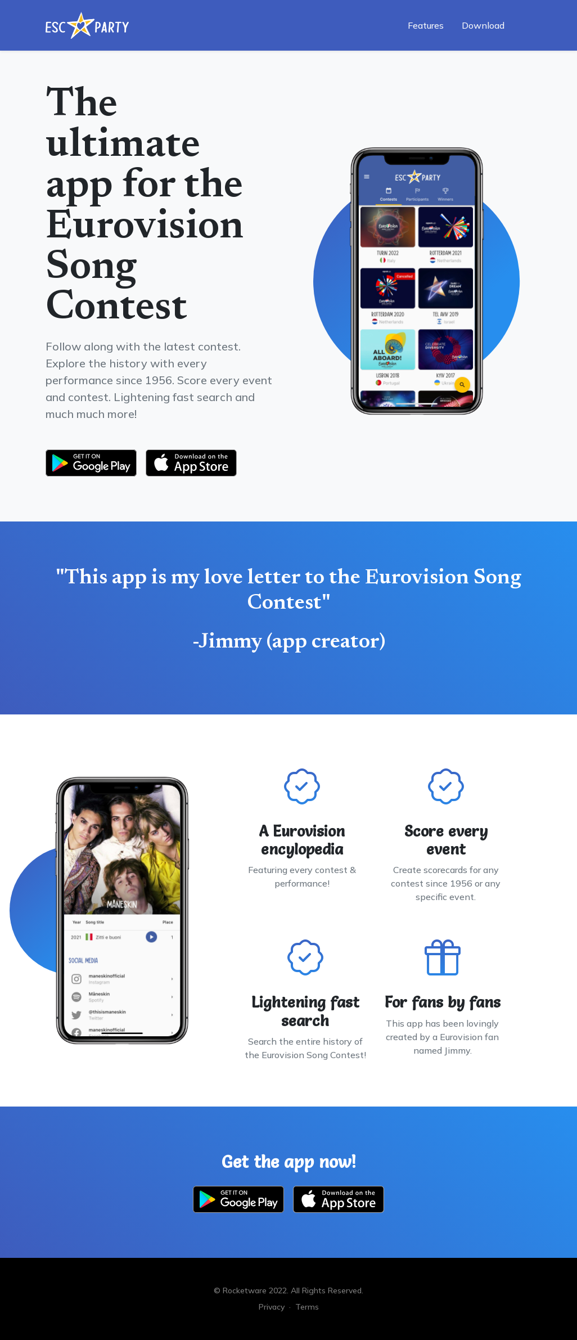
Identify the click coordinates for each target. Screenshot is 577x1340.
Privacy (272, 1307)
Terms (307, 1307)
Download (483, 25)
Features (426, 25)
